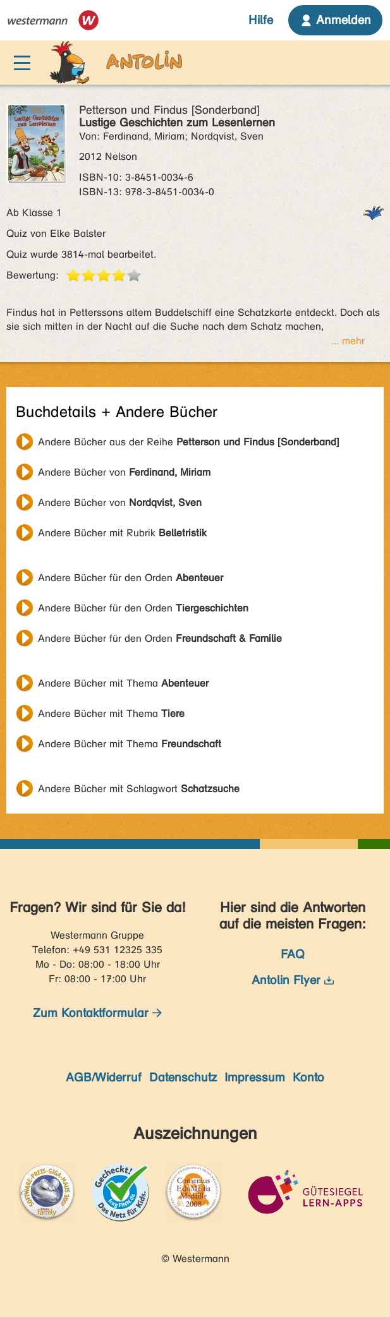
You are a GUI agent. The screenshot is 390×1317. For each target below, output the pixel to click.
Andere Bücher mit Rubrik (122, 533)
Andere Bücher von (124, 472)
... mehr (348, 341)
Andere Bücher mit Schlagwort (139, 789)
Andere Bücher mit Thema (123, 683)
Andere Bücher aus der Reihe (188, 442)
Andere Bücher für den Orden (130, 578)
